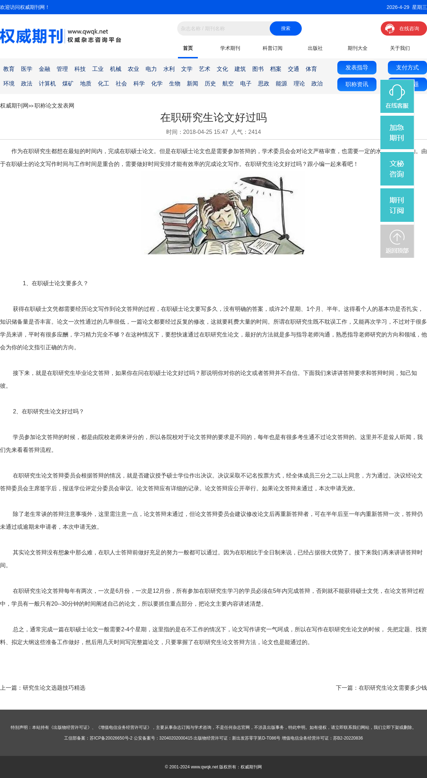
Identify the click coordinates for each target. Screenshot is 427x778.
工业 (98, 69)
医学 (26, 69)
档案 (275, 69)
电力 (151, 69)
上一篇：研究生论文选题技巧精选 (42, 688)
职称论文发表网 (54, 106)
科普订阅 (273, 48)
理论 (299, 83)
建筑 (240, 69)
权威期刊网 (14, 106)
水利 (169, 69)
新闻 (192, 83)
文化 (222, 69)
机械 (115, 69)
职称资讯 (357, 84)
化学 (157, 83)
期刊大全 (358, 48)
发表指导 (357, 67)
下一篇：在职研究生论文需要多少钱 (381, 688)
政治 (317, 83)
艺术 (204, 69)
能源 (281, 83)
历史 (210, 83)
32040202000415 (176, 738)
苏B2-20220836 (348, 738)
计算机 (47, 83)
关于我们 (400, 48)
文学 (187, 69)
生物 (174, 83)
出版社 (315, 48)
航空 (228, 83)
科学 (139, 83)
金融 (44, 69)
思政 (263, 83)
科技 (80, 69)
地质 (85, 83)
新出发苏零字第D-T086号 (256, 738)
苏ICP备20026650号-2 (111, 738)
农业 (133, 69)
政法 (26, 83)
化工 (103, 83)
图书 (258, 69)
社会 (121, 83)
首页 (188, 48)
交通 (293, 69)
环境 (9, 83)
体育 (311, 69)
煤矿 (68, 83)
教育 (9, 69)
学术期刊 (230, 48)
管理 (62, 69)
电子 (246, 83)
